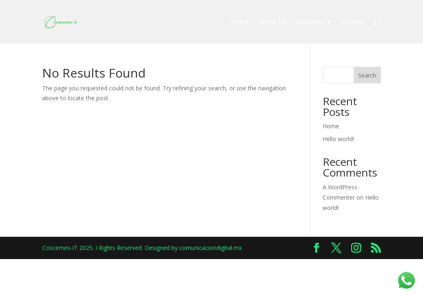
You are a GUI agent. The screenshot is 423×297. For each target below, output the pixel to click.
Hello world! (338, 139)
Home (239, 22)
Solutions (309, 22)
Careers (353, 22)
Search (367, 75)
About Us (272, 22)
